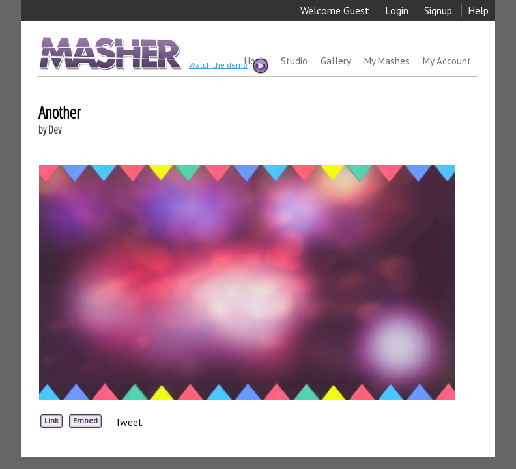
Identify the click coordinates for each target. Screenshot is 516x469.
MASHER (109, 53)
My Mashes (387, 61)
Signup (438, 10)
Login (396, 10)
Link (51, 420)
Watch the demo (228, 65)
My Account (447, 61)
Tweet (129, 422)
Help (478, 10)
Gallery (336, 61)
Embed (85, 420)
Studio (294, 61)
